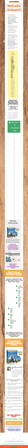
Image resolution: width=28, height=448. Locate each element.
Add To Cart (14, 422)
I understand (14, 447)
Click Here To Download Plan (15, 126)
